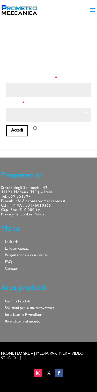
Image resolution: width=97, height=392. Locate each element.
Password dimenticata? (23, 141)
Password (15, 104)
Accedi (17, 130)
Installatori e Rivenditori (23, 315)
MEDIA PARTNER (51, 354)
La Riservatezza (16, 249)
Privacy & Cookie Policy (22, 215)
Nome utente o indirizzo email (31, 79)
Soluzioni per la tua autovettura (29, 308)
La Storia (11, 242)
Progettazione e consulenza (26, 256)
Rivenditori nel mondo (22, 322)
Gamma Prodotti (18, 302)
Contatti (11, 269)
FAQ (8, 262)
